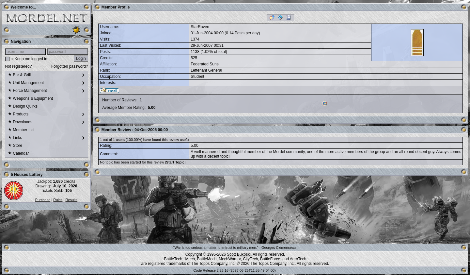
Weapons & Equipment (30, 98)
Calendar (18, 153)
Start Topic (175, 162)
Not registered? (18, 66)
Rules (57, 200)
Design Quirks (23, 106)
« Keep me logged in (29, 59)
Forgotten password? (69, 66)
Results (71, 200)
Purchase (42, 200)
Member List (21, 130)
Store (15, 146)
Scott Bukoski (239, 254)
